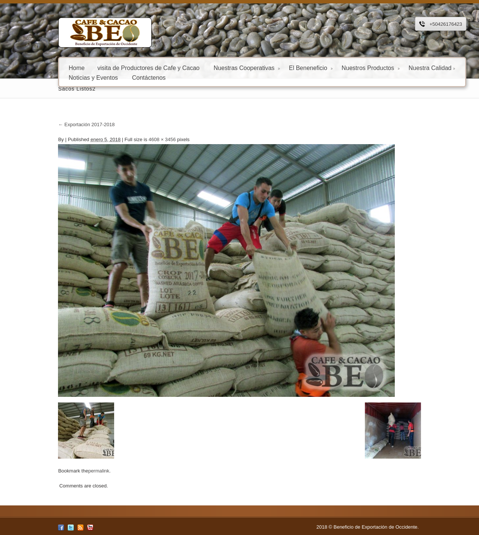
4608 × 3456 (136, 139)
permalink (73, 471)
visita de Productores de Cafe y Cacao (123, 67)
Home (51, 67)
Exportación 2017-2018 (61, 124)
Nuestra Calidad (406, 67)
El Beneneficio (285, 67)
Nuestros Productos (345, 67)
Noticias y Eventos (68, 77)
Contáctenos (123, 77)
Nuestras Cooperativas (221, 67)
